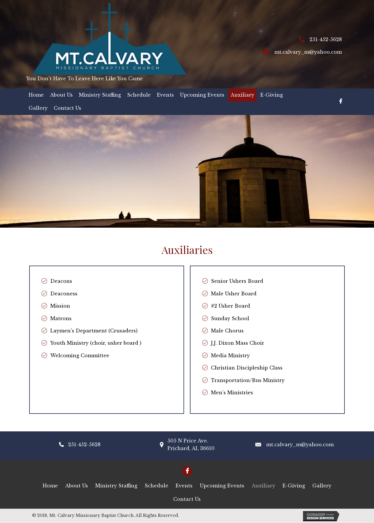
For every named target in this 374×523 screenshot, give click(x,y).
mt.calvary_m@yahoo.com (308, 52)
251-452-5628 (325, 39)
